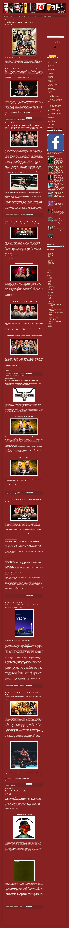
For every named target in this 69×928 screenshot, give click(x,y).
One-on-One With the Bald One (53, 84)
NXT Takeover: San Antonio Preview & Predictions (21, 381)
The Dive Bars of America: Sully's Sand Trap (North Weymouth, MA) (58, 167)
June (50, 295)
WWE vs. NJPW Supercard (53, 118)
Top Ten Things (50, 116)
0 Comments (23, 214)
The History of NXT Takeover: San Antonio (19, 22)
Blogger (41, 922)
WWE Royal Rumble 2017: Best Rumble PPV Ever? (22, 125)
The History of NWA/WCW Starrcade (54, 105)
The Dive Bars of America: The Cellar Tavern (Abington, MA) (59, 235)
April (50, 298)
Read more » (7, 114)
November (51, 287)
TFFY (49, 92)
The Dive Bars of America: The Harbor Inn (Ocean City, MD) (58, 193)
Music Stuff (15, 907)
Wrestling (6, 16)
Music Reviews (10, 907)
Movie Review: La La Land (13, 602)
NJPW (9, 785)
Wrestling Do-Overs (51, 121)
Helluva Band (50, 77)
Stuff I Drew (50, 91)
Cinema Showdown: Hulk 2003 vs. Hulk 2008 (58, 159)
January (50, 303)
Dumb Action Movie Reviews (53, 76)
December (51, 286)
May (50, 297)
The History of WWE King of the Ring (54, 109)
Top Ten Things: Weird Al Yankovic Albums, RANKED (58, 227)
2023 (49, 275)
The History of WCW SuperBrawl (54, 108)
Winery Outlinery (51, 120)
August (50, 292)
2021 (49, 278)
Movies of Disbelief (51, 80)
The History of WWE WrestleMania (54, 114)
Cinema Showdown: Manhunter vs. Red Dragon (58, 210)
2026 (49, 270)
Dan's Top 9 (50, 74)
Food (32, 16)
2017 (49, 284)
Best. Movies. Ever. (51, 69)
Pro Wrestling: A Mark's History (53, 89)
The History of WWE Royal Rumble (54, 110)
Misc (39, 16)
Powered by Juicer (50, 41)
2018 (49, 283)
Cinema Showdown (51, 72)
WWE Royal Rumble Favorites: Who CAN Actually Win (23, 499)
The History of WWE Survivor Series (54, 113)
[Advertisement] (55, 26)
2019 (49, 281)
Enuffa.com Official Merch (47, 16)
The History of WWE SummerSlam (54, 112)
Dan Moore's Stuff (11, 375)
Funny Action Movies (50, 258)
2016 (49, 323)
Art (35, 16)
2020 (49, 280)
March (50, 300)
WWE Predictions (22, 375)
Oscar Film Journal (51, 85)
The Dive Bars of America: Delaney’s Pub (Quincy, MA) (58, 218)
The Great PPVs (51, 95)
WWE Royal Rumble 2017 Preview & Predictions (21, 221)
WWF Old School (51, 265)
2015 (49, 325)
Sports (23, 16)
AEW (49, 64)
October (50, 289)
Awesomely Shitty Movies (52, 65)
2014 (49, 326)
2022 (49, 277)
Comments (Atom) (13, 912)
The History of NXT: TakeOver (13, 119)
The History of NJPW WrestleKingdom (55, 99)
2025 (49, 272)
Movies (11, 16)
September (51, 290)
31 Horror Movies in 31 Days (53, 62)
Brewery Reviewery (51, 70)
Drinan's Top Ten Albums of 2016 (16, 791)
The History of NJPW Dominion (53, 96)
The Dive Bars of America (52, 93)
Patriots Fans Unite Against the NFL (51, 263)
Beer (28, 16)
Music (19, 16)
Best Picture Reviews (52, 68)
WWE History (25, 119)
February (51, 301)
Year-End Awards (51, 124)
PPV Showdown (51, 87)
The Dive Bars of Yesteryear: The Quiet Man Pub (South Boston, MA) (59, 184)
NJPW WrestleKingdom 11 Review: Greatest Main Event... (55, 319)
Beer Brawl (50, 66)
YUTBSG (49, 122)
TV (15, 16)
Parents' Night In (51, 88)
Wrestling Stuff (20, 119)
